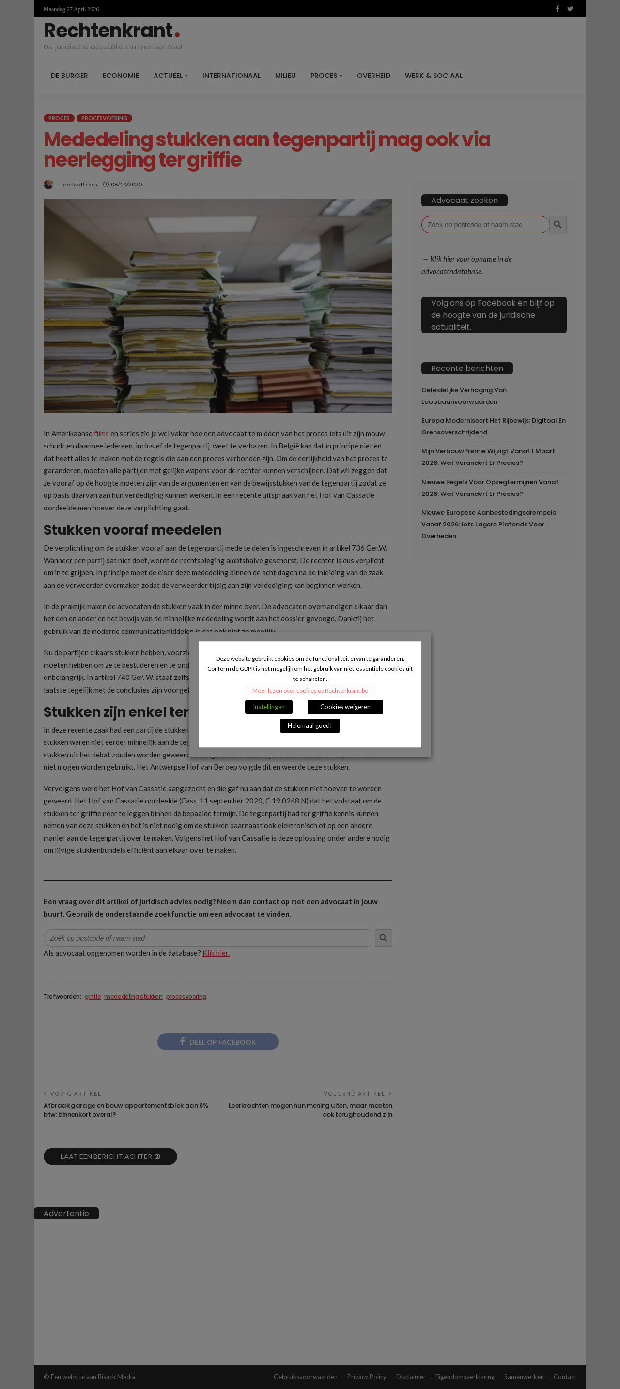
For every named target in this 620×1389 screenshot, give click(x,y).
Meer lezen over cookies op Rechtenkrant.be (310, 690)
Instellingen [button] (269, 707)
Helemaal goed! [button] (310, 726)
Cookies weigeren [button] (345, 707)
